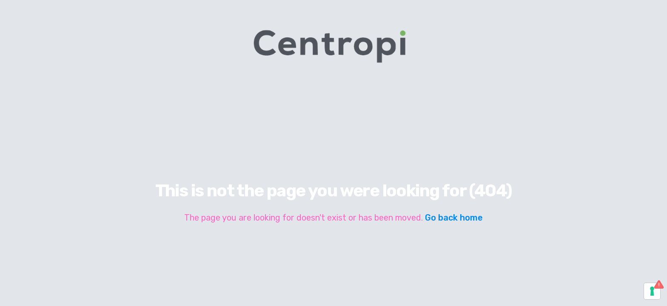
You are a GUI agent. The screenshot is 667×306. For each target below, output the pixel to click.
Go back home (454, 217)
